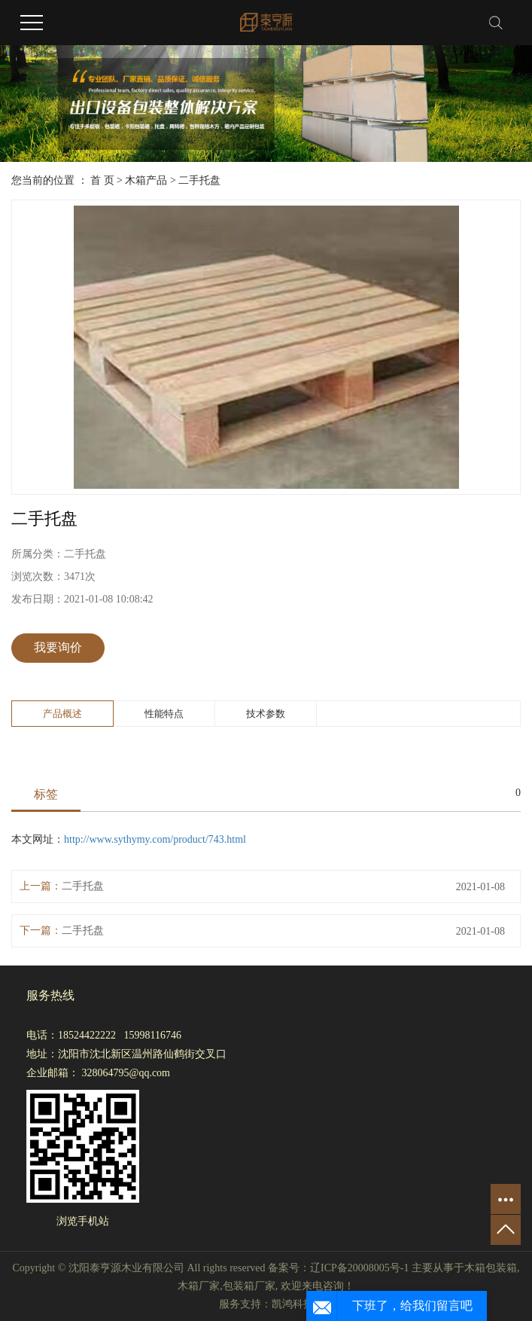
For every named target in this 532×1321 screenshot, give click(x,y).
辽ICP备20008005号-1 (359, 1268)
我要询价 (58, 647)
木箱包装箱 (490, 1268)
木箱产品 (146, 180)
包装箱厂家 (249, 1286)
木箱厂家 (199, 1286)
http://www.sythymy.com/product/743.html (155, 839)
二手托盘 (199, 180)
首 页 (102, 180)
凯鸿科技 (293, 1304)
